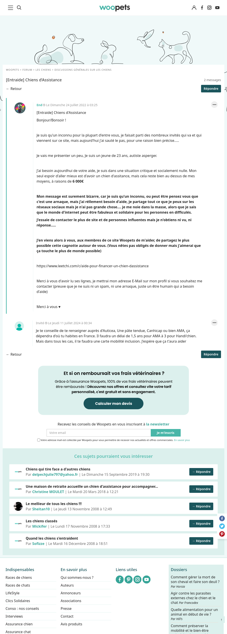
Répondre (211, 88)
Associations (71, 600)
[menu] (11, 8)
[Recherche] (19, 8)
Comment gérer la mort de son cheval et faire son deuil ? (195, 582)
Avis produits (71, 624)
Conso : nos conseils (22, 608)
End (19, 107)
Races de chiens (19, 577)
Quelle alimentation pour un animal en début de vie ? (194, 614)
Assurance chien (19, 624)
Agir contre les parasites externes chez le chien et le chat (193, 598)
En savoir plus (182, 440)
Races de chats (18, 585)
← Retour (14, 88)
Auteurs (67, 585)
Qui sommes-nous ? (77, 577)
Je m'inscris (165, 433)
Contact (67, 616)
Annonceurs (71, 593)
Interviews (14, 616)
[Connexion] (194, 7)
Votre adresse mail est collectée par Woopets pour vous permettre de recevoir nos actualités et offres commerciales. (113, 440)
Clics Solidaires (18, 600)
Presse (66, 608)
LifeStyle (13, 593)
